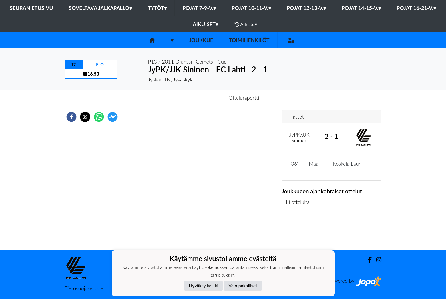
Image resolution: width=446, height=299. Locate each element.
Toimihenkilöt (249, 40)
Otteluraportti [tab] (244, 98)
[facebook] (71, 117)
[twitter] (85, 117)
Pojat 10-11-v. (251, 8)
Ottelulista (300, 230)
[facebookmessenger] (112, 117)
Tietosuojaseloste (84, 288)
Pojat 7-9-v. (199, 8)
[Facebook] (367, 260)
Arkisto (246, 24)
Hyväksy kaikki (203, 285)
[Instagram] (376, 260)
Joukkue (201, 40)
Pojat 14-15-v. (361, 8)
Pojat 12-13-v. (306, 8)
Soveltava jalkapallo (100, 8)
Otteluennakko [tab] (203, 98)
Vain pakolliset (242, 285)
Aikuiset (205, 24)
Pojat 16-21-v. (416, 8)
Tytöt (157, 8)
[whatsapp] (99, 117)
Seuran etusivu (31, 8)
